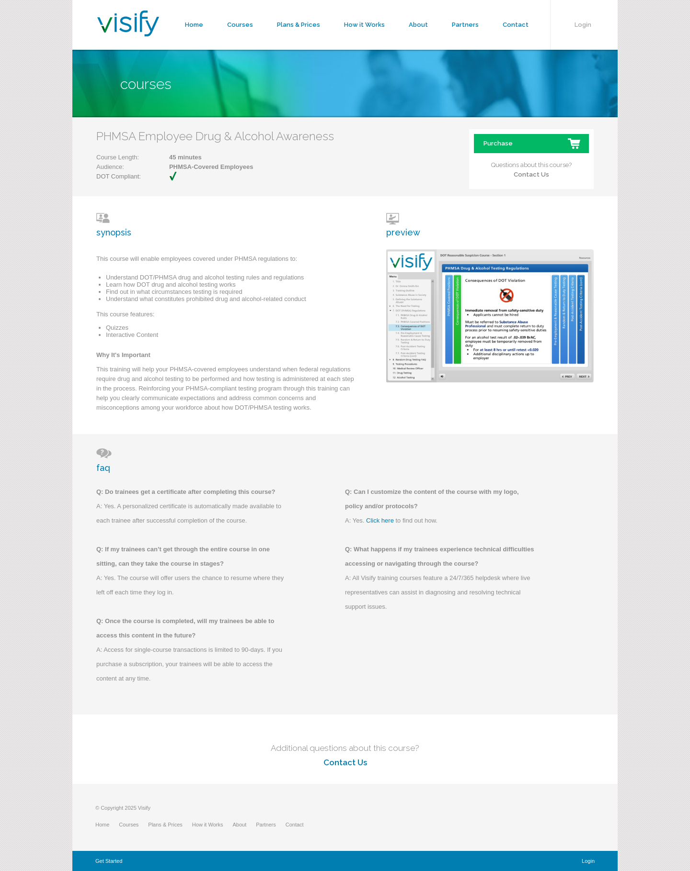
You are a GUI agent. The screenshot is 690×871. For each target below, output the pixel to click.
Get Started (108, 861)
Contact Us (531, 174)
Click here (380, 520)
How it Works (364, 24)
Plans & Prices (298, 24)
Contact (516, 24)
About (418, 24)
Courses (240, 24)
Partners (465, 24)
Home (194, 24)
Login (583, 24)
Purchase (498, 143)
